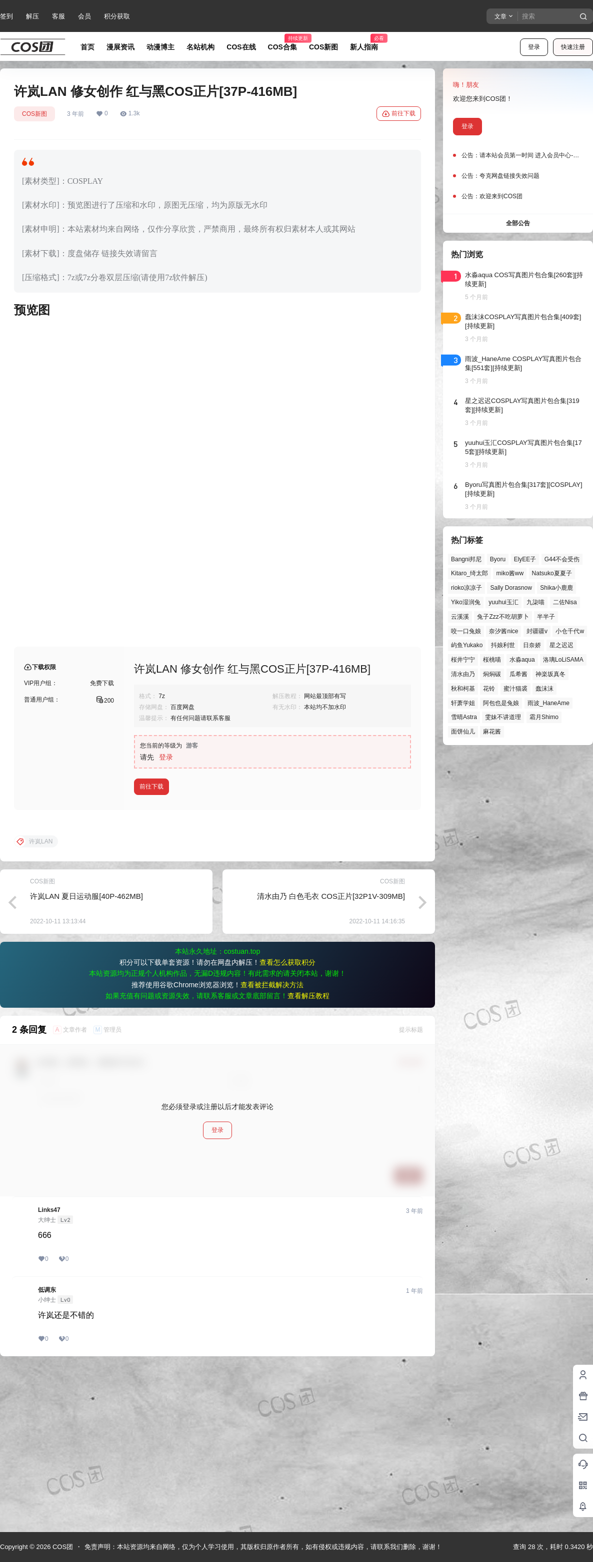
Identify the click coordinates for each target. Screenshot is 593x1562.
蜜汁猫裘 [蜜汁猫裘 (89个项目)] (516, 688)
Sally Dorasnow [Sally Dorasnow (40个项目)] (511, 587)
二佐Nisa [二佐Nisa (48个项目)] (565, 602)
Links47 (49, 1371)
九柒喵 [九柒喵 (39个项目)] (535, 602)
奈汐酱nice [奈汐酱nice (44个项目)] (503, 631)
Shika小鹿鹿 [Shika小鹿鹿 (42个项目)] (556, 587)
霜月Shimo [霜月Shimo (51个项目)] (544, 717)
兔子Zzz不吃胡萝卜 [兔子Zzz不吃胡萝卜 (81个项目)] (502, 616)
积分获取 (117, 16)
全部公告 (518, 223)
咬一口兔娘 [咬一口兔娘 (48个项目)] (466, 631)
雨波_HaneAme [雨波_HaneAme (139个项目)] (549, 703)
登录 (534, 46)
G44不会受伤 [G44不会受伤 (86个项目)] (562, 559)
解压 (32, 16)
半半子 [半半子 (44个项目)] (546, 616)
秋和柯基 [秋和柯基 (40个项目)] (463, 688)
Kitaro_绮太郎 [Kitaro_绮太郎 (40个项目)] (469, 573)
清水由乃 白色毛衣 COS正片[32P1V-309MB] (331, 1057)
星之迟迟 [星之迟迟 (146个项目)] (562, 645)
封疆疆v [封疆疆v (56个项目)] (537, 631)
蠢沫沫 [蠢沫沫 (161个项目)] (545, 688)
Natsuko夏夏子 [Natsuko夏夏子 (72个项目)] (552, 573)
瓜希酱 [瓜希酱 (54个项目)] (519, 674)
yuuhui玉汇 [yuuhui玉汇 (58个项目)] (503, 602)
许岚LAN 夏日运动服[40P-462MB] (86, 1057)
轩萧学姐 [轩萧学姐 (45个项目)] (463, 703)
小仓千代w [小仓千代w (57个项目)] (570, 631)
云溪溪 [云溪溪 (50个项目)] (460, 616)
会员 (84, 16)
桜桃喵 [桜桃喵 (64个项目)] (492, 659)
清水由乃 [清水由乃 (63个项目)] (463, 674)
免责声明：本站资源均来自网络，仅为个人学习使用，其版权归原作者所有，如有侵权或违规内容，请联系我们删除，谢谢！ (263, 1547)
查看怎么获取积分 (288, 1123)
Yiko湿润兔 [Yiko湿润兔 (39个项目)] (465, 602)
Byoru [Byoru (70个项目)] (498, 559)
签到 (6, 16)
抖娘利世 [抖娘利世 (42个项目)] (503, 645)
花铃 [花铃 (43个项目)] (489, 688)
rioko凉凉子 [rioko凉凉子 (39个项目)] (466, 587)
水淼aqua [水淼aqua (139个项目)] (522, 659)
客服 (58, 16)
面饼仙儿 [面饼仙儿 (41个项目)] (463, 731)
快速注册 (573, 46)
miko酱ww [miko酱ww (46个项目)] (510, 573)
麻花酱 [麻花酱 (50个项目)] (492, 731)
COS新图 (34, 113)
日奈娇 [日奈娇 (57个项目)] (532, 645)
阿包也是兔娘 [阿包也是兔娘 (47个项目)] (501, 703)
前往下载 (399, 114)
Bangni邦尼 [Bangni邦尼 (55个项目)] (466, 559)
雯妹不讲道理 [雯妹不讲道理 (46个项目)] (503, 717)
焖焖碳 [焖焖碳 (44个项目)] (492, 674)
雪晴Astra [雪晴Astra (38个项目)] (464, 717)
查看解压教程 (309, 1157)
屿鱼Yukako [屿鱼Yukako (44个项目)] (466, 645)
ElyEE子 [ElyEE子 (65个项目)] (525, 559)
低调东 (47, 1451)
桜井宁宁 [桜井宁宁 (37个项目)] (463, 659)
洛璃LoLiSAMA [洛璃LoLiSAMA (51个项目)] (563, 659)
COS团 (61, 1547)
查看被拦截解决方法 (272, 1146)
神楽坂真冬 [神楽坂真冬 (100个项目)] (551, 674)
